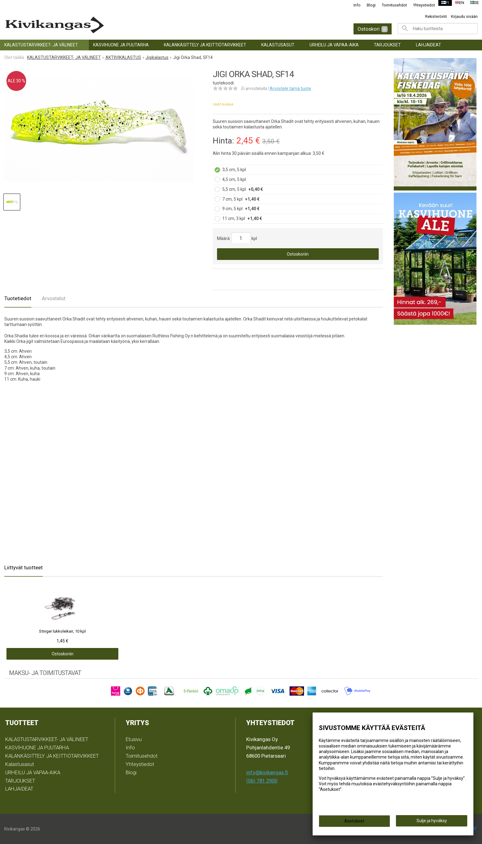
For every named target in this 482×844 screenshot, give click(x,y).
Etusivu (134, 739)
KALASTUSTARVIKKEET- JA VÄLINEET (41, 44)
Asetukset (354, 823)
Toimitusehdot (390, 5)
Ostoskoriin (298, 254)
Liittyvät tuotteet (23, 567)
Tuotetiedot (17, 298)
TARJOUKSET (387, 44)
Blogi (367, 5)
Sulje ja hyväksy (432, 822)
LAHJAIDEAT (428, 44)
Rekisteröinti (436, 16)
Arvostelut (53, 298)
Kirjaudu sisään (464, 16)
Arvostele (290, 88)
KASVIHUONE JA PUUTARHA (121, 44)
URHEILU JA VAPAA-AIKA (334, 44)
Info (353, 5)
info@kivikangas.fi (267, 772)
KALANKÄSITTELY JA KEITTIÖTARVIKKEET (205, 44)
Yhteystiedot (420, 5)
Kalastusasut (277, 44)
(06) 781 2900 (261, 781)
